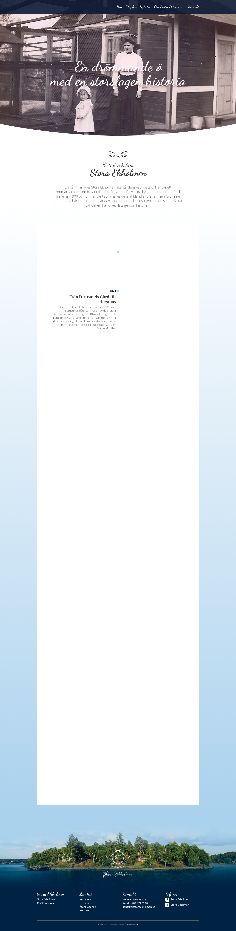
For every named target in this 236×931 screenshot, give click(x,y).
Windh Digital (132, 924)
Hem (120, 7)
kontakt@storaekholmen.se (139, 906)
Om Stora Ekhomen (168, 7)
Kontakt (193, 7)
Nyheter (145, 7)
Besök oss (85, 899)
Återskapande (88, 906)
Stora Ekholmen (177, 899)
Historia (84, 903)
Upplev (131, 7)
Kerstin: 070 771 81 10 (135, 903)
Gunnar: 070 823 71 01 (135, 899)
